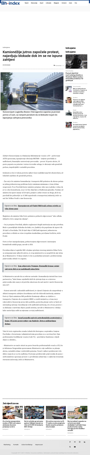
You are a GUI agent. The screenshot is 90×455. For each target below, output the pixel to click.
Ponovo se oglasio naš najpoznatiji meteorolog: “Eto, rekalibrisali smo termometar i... (79, 103)
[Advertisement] (45, 28)
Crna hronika (69, 71)
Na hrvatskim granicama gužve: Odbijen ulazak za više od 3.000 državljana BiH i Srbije (33, 424)
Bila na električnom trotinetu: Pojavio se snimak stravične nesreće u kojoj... (80, 91)
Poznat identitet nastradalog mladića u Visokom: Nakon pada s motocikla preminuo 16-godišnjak (75, 76)
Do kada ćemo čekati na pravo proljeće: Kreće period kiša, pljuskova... (80, 127)
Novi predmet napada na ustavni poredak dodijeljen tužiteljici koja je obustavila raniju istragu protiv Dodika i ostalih (77, 425)
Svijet (74, 110)
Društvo (75, 97)
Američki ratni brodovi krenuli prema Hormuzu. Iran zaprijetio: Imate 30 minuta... (80, 115)
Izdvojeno (6, 47)
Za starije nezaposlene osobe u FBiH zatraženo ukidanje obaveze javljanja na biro (12, 424)
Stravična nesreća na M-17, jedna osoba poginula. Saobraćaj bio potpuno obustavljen (55, 424)
